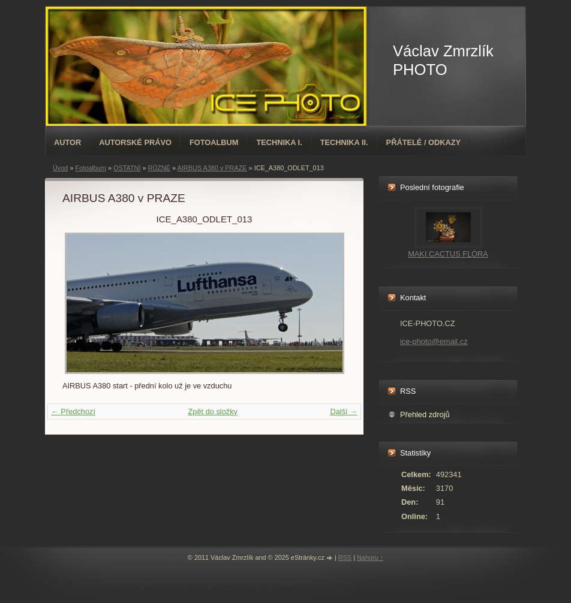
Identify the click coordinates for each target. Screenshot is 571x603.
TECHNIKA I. (279, 142)
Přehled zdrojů (425, 414)
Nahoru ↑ (370, 557)
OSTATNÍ (127, 167)
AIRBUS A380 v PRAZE (212, 167)
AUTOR (67, 142)
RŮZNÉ (159, 167)
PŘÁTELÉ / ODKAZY (423, 142)
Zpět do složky (213, 411)
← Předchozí (73, 411)
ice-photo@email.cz (434, 341)
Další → (343, 411)
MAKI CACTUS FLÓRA (448, 253)
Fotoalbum (214, 142)
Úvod (60, 167)
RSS (344, 557)
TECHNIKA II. (344, 142)
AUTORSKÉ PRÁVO (135, 142)
